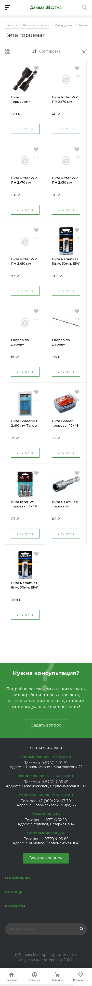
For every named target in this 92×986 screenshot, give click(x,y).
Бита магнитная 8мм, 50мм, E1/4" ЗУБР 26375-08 (24, 587)
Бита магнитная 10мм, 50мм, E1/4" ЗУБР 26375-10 (66, 263)
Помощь (13, 892)
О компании (17, 878)
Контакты (15, 906)
